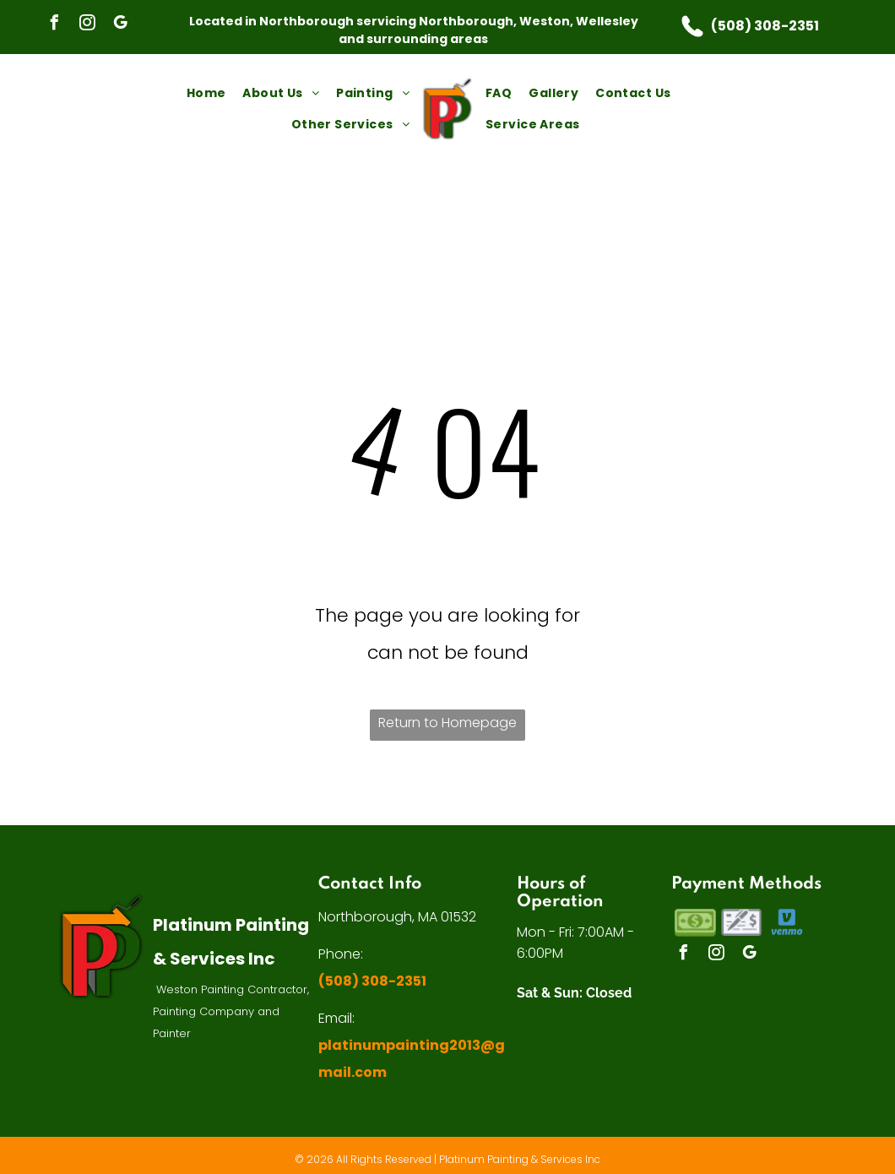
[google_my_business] (120, 25)
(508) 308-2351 (765, 25)
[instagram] (87, 25)
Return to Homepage (447, 722)
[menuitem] (206, 93)
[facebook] (54, 25)
